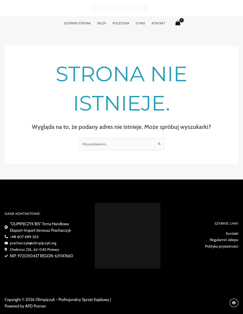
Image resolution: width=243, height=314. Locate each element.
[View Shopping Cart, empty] (177, 23)
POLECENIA (121, 23)
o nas (140, 23)
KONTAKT (158, 23)
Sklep (101, 23)
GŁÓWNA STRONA (77, 23)
